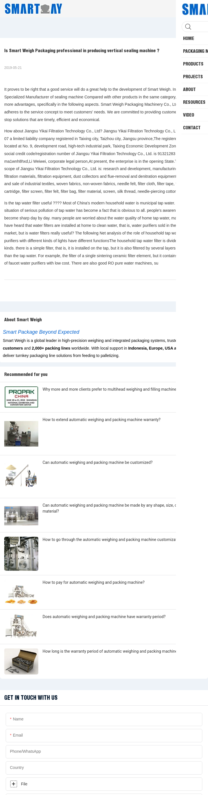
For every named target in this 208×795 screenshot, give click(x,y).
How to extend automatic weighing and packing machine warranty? (102, 419)
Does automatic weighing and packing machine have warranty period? (104, 616)
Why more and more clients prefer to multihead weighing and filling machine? (110, 389)
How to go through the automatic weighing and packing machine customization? (113, 539)
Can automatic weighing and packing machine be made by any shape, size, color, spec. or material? (121, 508)
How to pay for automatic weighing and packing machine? (93, 582)
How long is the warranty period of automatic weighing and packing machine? (111, 651)
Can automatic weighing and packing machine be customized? (98, 462)
